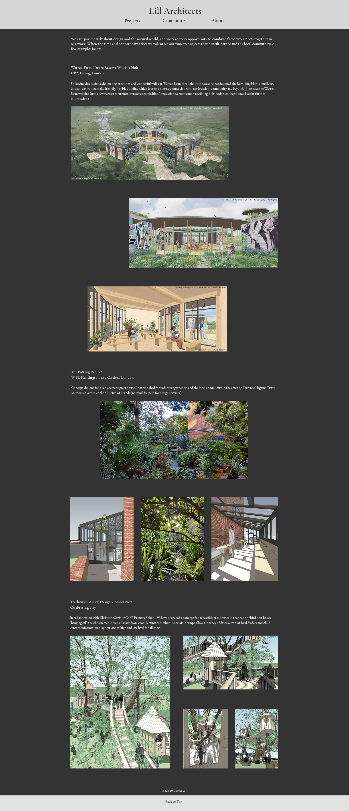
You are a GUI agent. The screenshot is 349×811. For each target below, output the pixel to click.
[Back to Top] (174, 802)
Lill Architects (175, 11)
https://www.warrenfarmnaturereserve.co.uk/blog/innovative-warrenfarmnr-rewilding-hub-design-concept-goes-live (170, 94)
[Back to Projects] (174, 791)
